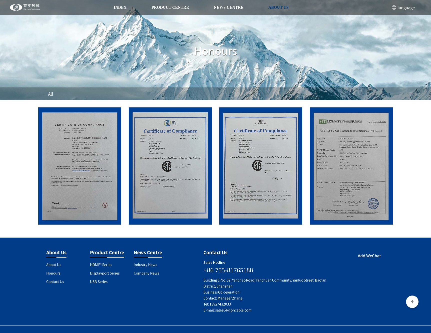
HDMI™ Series (101, 264)
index (120, 7)
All (50, 94)
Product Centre (170, 7)
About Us (278, 7)
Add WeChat (369, 256)
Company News (146, 273)
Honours (53, 273)
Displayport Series (105, 273)
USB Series (98, 281)
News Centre (228, 7)
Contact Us (55, 281)
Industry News (145, 264)
